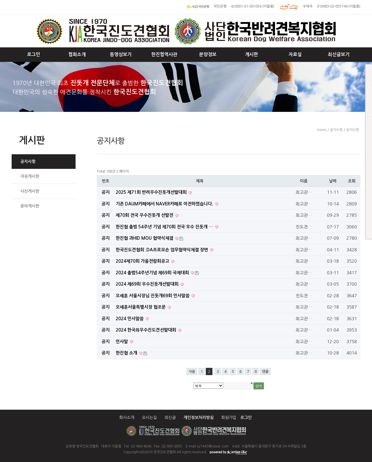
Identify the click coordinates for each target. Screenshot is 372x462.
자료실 (295, 54)
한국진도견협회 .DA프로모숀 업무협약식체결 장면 (162, 250)
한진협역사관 (164, 54)
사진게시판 (29, 191)
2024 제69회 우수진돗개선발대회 (148, 284)
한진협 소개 (127, 353)
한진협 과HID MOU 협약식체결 (145, 238)
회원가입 (228, 418)
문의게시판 (29, 206)
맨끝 (265, 371)
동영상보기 (121, 54)
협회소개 (77, 54)
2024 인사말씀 (130, 318)
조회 (351, 181)
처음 (192, 371)
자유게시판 (29, 176)
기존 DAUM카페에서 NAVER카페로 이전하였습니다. (165, 204)
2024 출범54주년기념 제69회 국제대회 (153, 273)
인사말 (122, 341)
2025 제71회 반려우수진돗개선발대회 (152, 192)
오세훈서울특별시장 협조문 (141, 307)
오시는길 (149, 418)
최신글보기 (339, 54)
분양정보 (208, 54)
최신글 (170, 418)
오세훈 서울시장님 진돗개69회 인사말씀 (153, 295)
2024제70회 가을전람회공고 (143, 261)
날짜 (333, 181)
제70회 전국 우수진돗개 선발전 (145, 215)
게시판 (251, 54)
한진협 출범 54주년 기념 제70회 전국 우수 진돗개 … (165, 227)
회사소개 (126, 418)
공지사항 (27, 162)
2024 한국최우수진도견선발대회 (146, 330)
